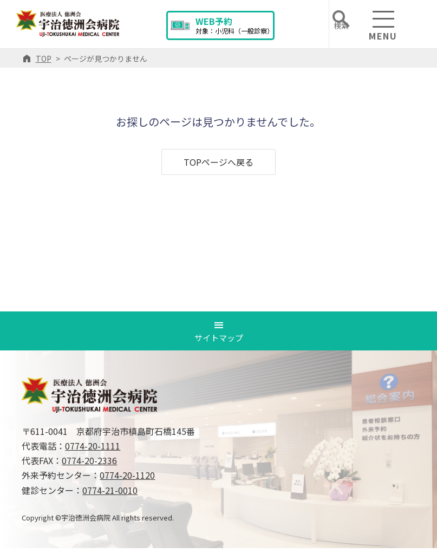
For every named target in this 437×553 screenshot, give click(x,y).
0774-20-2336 (89, 465)
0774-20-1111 (92, 450)
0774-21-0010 (110, 495)
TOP (43, 58)
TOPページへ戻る (218, 161)
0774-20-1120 (127, 480)
